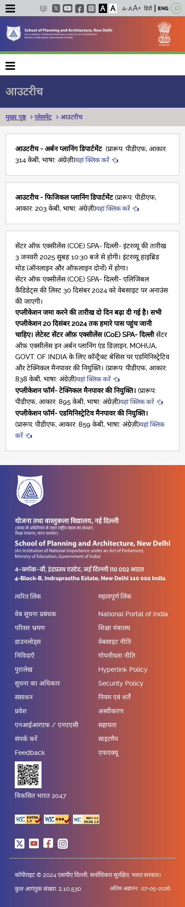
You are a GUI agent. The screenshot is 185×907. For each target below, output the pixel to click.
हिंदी (148, 9)
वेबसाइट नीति (114, 641)
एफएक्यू (108, 752)
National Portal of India (133, 614)
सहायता (107, 725)
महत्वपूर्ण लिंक (114, 597)
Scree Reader (43, 8)
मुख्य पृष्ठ (16, 117)
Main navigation (11, 63)
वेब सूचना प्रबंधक (35, 614)
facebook (79, 8)
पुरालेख (23, 669)
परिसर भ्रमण (30, 627)
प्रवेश (21, 711)
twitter (56, 8)
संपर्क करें (26, 738)
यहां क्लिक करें (92, 160)
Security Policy (120, 683)
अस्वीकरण (111, 711)
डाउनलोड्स (28, 641)
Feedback (30, 752)
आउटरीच (71, 117)
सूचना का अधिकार (37, 683)
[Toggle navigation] (10, 10)
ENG (163, 9)
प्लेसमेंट (43, 117)
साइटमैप (108, 738)
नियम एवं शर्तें (114, 697)
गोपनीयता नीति (116, 655)
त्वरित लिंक (28, 597)
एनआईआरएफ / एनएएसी (46, 725)
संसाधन (24, 697)
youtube (67, 8)
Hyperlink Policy (123, 669)
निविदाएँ (25, 655)
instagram (91, 8)
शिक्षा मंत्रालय (114, 627)
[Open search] (176, 8)
